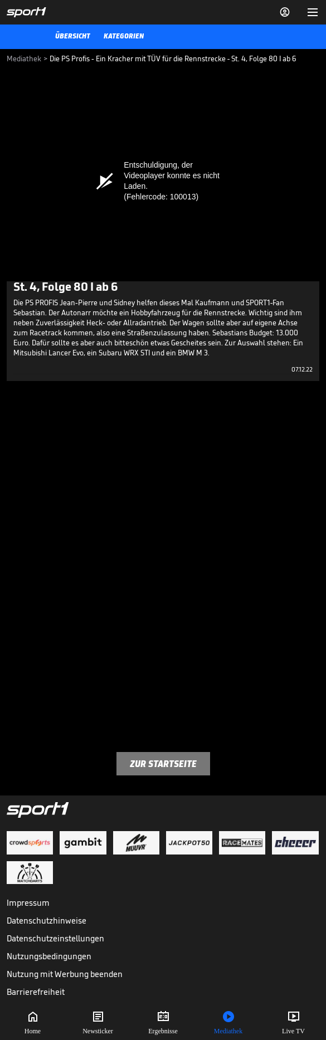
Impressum (28, 902)
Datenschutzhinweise (46, 920)
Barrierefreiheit (36, 992)
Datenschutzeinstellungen (55, 938)
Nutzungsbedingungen (49, 956)
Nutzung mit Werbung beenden (65, 974)
